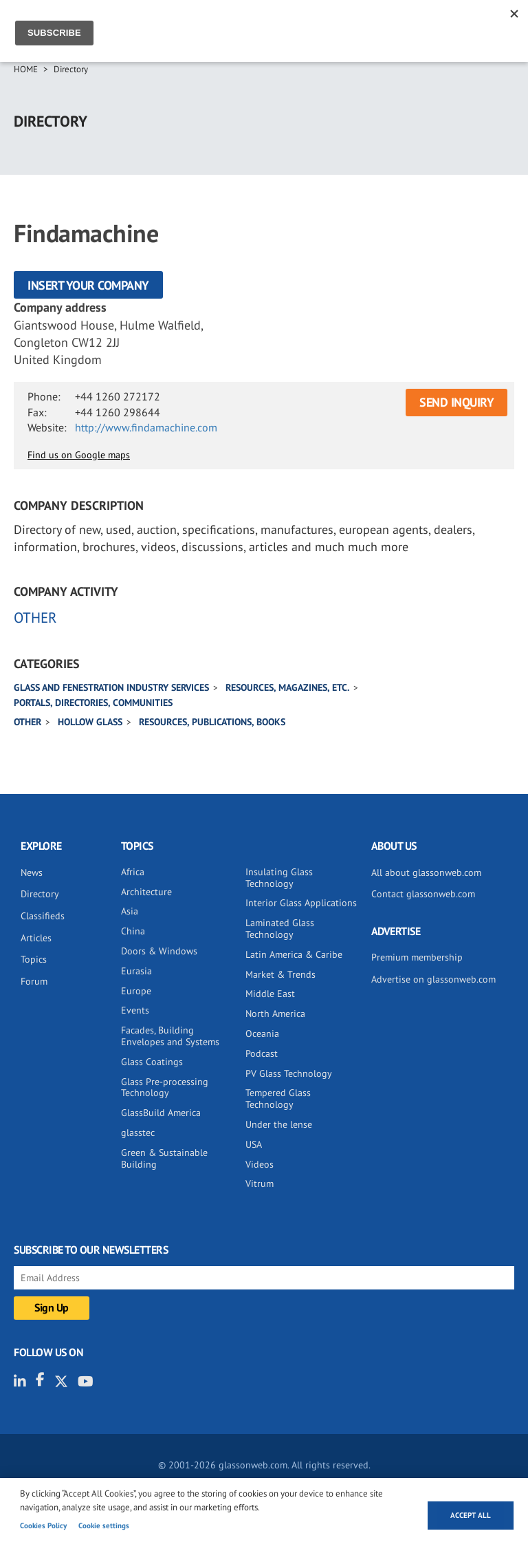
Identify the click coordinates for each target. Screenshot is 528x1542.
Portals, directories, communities (93, 702)
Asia (129, 911)
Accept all (470, 1515)
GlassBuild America (161, 1112)
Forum (34, 981)
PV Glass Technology (288, 1073)
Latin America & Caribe (293, 954)
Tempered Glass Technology (278, 1098)
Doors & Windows (159, 951)
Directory (71, 69)
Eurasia (136, 971)
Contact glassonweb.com (423, 894)
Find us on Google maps (79, 455)
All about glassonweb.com (426, 872)
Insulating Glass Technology (279, 878)
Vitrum (259, 1183)
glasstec (138, 1132)
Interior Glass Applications (301, 903)
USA (253, 1144)
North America (275, 1013)
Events (135, 1010)
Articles (36, 938)
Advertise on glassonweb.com (433, 979)
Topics (34, 959)
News (32, 872)
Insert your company (88, 285)
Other (27, 722)
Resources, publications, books (212, 722)
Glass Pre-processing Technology (164, 1087)
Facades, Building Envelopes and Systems (170, 1036)
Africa (132, 872)
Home (26, 69)
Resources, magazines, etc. (287, 687)
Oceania (262, 1033)
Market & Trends (280, 974)
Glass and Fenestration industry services (111, 687)
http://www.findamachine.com (146, 427)
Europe (136, 991)
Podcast (261, 1053)
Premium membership (417, 957)
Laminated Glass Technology (279, 929)
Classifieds (43, 916)
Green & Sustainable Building (164, 1158)
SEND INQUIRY (456, 402)
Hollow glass (90, 722)
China (133, 931)
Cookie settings (103, 1525)
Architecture (146, 892)
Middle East (270, 993)
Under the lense (278, 1124)
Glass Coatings (152, 1062)
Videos (259, 1164)
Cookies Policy (43, 1525)
